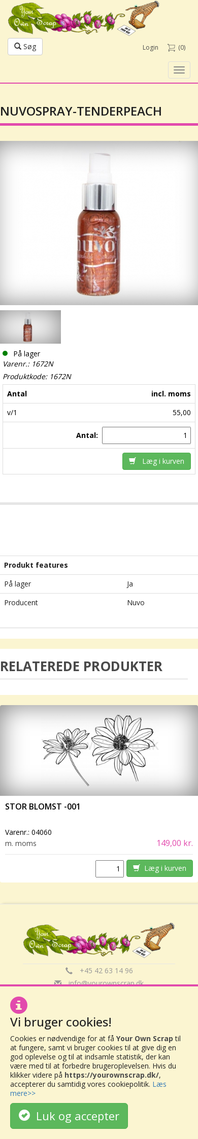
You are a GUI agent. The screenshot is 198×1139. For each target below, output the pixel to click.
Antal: (88, 435)
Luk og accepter (69, 1115)
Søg (25, 46)
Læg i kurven (156, 461)
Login (150, 47)
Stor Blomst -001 (43, 806)
